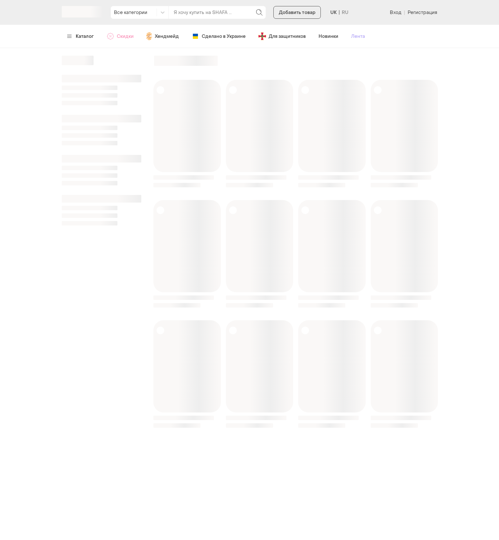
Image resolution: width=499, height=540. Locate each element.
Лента (358, 36)
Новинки (328, 36)
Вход (395, 13)
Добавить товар (297, 13)
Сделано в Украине (219, 36)
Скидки (120, 36)
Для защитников (282, 36)
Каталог (80, 36)
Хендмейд (162, 36)
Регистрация (422, 13)
